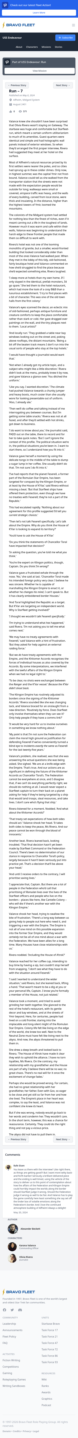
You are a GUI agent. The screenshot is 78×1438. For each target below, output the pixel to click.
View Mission (39, 70)
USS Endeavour (12, 37)
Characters (32, 46)
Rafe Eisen (19, 1165)
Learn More (39, 12)
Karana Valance (27, 1245)
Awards (46, 1392)
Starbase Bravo (51, 1323)
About (19, 46)
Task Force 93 (50, 1362)
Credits (17, 1431)
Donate (7, 1431)
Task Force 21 (50, 1336)
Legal (36, 1431)
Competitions (11, 1366)
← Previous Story (17, 85)
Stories (58, 46)
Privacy (27, 1431)
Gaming (7, 1373)
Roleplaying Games (14, 1379)
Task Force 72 (50, 1349)
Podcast (46, 1405)
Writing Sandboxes (14, 1386)
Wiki (44, 1379)
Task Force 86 (50, 1356)
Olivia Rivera (26, 1256)
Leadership (9, 1323)
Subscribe (65, 37)
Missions (46, 46)
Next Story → (63, 85)
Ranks (45, 1386)
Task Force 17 (50, 1330)
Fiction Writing (11, 1360)
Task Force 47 (50, 1343)
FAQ (5, 1343)
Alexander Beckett (30, 1228)
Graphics (47, 1398)
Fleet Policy (9, 1336)
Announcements (12, 1330)
